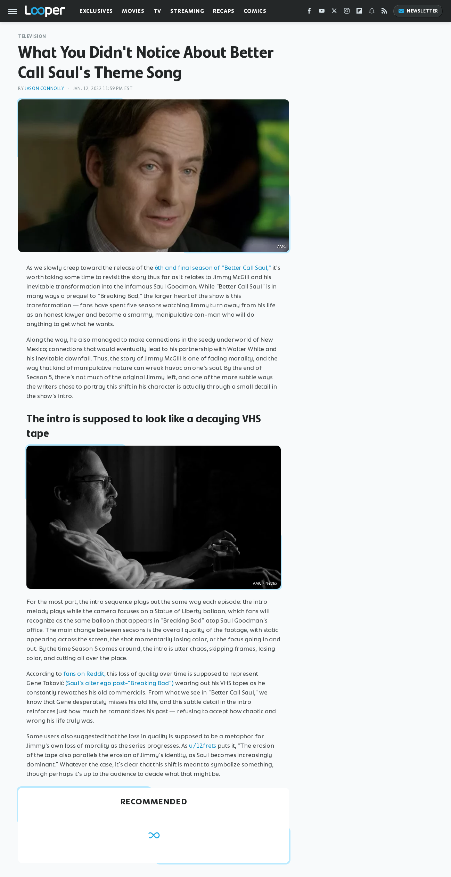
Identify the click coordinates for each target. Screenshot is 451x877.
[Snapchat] (371, 12)
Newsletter (418, 11)
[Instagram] (346, 12)
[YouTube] (321, 12)
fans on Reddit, (84, 673)
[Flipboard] (359, 12)
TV (157, 11)
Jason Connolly (44, 88)
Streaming (187, 11)
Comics (255, 11)
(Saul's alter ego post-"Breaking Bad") (119, 683)
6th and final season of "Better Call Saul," (213, 267)
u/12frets (202, 745)
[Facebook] (309, 12)
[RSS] (384, 12)
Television (32, 36)
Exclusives (96, 11)
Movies (133, 11)
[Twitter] (334, 12)
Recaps (224, 11)
